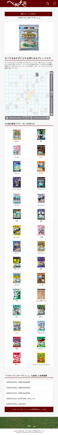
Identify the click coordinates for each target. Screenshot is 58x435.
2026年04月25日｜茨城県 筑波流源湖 (18, 393)
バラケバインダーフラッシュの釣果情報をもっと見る (29, 409)
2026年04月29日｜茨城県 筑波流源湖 (18, 382)
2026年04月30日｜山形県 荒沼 (16, 404)
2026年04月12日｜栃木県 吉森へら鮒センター (21, 399)
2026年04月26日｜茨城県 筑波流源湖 (18, 388)
